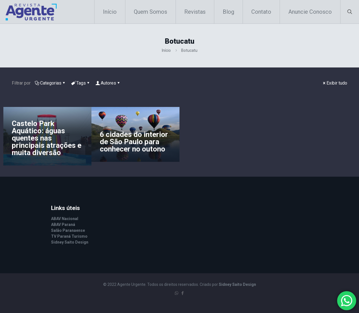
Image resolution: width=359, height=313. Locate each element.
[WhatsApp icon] (176, 293)
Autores (108, 83)
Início (166, 50)
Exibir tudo (334, 83)
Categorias (50, 83)
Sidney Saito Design (237, 284)
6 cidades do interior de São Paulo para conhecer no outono (134, 141)
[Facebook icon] (182, 293)
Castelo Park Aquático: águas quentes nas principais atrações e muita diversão (46, 138)
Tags (80, 83)
